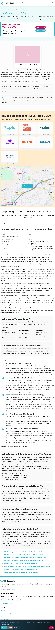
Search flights (41, 27)
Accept (4, 627)
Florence (45, 596)
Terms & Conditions (6, 613)
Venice (3, 599)
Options (16, 627)
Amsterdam (11, 599)
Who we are (4, 610)
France (11, 10)
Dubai (16, 596)
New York (37, 596)
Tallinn (13, 589)
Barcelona (29, 596)
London (9, 596)
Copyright (3, 616)
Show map (27, 186)
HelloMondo (4, 10)
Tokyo (19, 599)
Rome (3, 596)
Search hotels (41, 30)
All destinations (6, 603)
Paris (51, 596)
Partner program (5, 619)
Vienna (22, 596)
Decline (10, 627)
